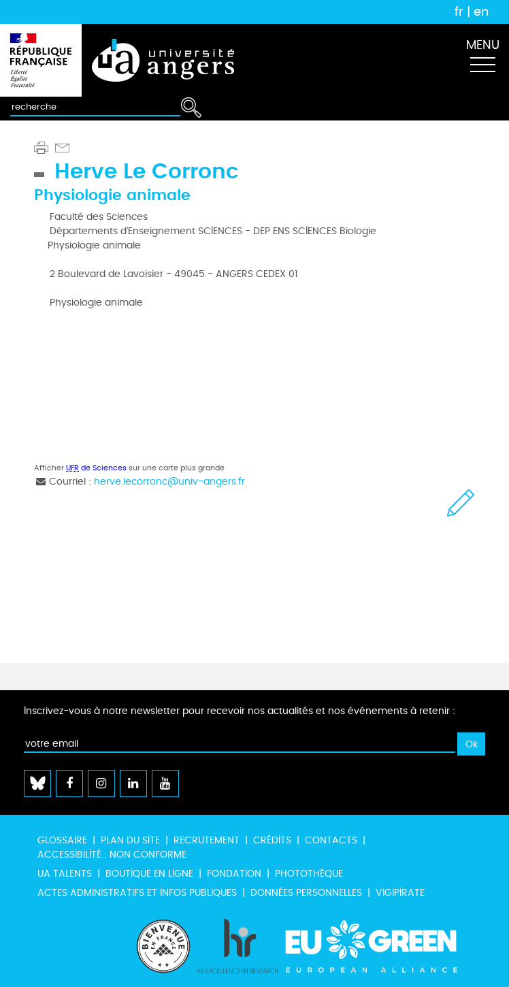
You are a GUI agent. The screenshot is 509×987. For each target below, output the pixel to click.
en (481, 11)
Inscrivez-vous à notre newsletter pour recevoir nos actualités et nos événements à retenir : (239, 711)
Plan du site (130, 840)
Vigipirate (400, 893)
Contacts (331, 840)
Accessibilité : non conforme (111, 854)
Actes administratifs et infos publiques (137, 893)
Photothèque (309, 874)
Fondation (234, 874)
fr (459, 11)
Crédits (272, 840)
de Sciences (96, 468)
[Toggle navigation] (482, 60)
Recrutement (207, 840)
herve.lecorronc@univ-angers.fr (169, 481)
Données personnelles (306, 893)
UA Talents (64, 874)
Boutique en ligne (149, 874)
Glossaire (62, 840)
